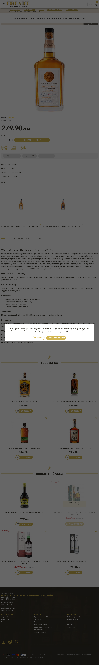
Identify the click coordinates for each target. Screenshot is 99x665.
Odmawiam (38, 338)
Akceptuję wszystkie (56, 338)
